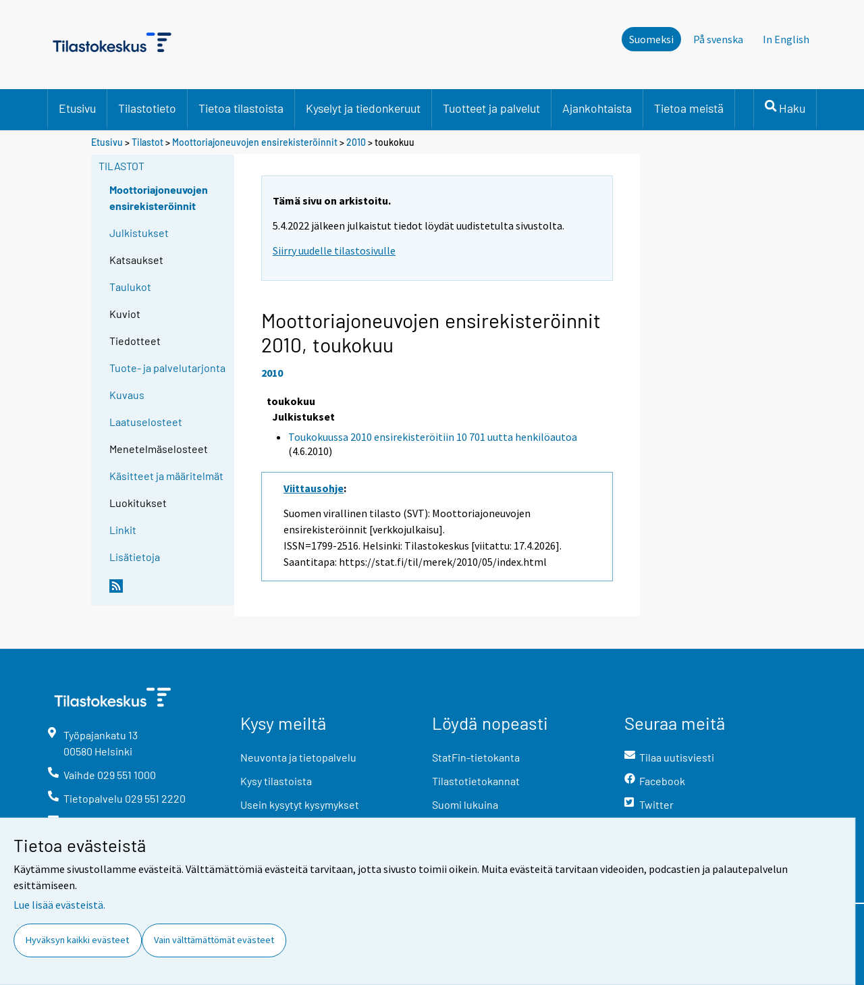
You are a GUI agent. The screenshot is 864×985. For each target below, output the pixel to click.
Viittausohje (314, 488)
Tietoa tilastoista (241, 108)
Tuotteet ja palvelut (491, 108)
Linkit (122, 529)
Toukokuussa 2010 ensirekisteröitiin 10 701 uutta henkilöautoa (432, 437)
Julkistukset (139, 232)
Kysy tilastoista (276, 780)
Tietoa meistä (689, 108)
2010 (356, 142)
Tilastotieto (147, 108)
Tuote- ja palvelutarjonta (167, 367)
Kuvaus (126, 394)
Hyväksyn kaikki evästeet (77, 940)
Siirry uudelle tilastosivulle (334, 250)
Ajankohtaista (597, 108)
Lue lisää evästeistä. (59, 904)
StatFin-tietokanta (476, 757)
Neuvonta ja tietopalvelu (298, 757)
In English (786, 39)
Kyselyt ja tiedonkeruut (363, 108)
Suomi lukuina (465, 804)
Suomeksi (651, 39)
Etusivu (77, 108)
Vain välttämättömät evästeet (214, 940)
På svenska (718, 39)
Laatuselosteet (145, 421)
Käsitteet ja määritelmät (166, 475)
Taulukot (130, 286)
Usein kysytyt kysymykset (299, 804)
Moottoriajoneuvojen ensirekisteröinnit (255, 142)
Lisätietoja (134, 556)
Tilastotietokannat (476, 780)
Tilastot (147, 142)
